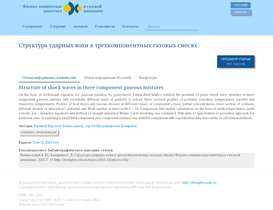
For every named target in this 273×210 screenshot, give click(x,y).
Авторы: (26, 126)
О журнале (58, 26)
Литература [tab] (148, 77)
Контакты (130, 26)
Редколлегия (105, 26)
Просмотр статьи (235, 61)
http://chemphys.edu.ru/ (200, 182)
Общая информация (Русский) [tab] (107, 77)
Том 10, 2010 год (46, 142)
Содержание (32, 26)
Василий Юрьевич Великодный (58, 126)
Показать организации (39, 132)
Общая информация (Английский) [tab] (49, 77)
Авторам (80, 26)
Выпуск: (25, 142)
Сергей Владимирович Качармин (110, 126)
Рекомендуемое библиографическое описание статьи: (66, 150)
